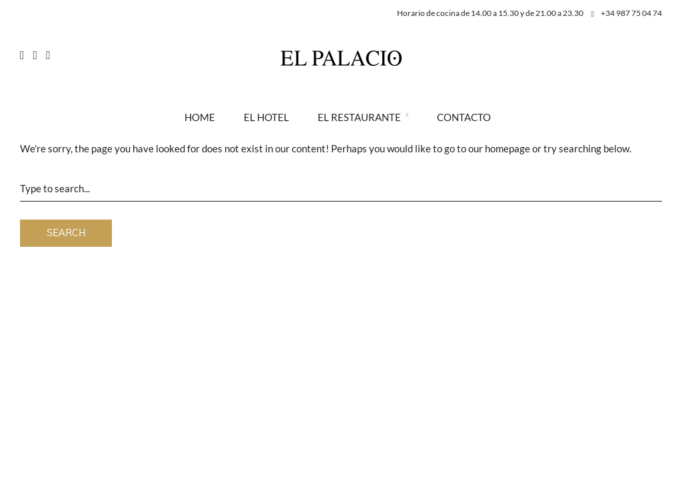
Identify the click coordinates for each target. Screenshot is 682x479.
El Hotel (266, 117)
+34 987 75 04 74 (626, 13)
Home (199, 117)
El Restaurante (359, 117)
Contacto (464, 117)
